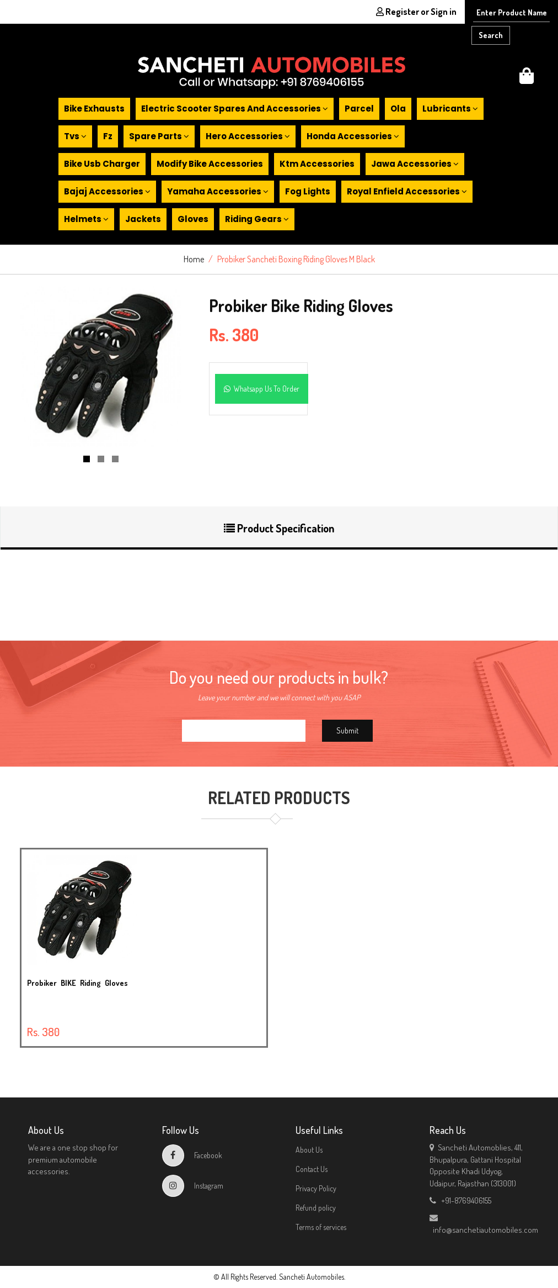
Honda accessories (353, 136)
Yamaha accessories (218, 191)
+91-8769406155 (460, 1200)
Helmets (86, 219)
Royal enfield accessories (407, 191)
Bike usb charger (102, 164)
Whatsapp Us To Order (261, 388)
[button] (526, 78)
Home (194, 259)
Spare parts (159, 136)
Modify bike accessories (210, 164)
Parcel (359, 108)
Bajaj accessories (107, 191)
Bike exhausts (94, 108)
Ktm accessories (317, 164)
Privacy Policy (316, 1188)
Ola (398, 108)
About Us (309, 1149)
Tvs (75, 136)
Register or (416, 11)
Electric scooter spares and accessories (234, 108)
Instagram (192, 1185)
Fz (107, 136)
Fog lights (307, 191)
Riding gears (257, 219)
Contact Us (312, 1169)
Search (491, 35)
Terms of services (321, 1227)
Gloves (193, 219)
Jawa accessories (415, 164)
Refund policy (316, 1207)
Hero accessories (248, 136)
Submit (347, 730)
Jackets (143, 219)
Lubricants (450, 108)
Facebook (192, 1155)
